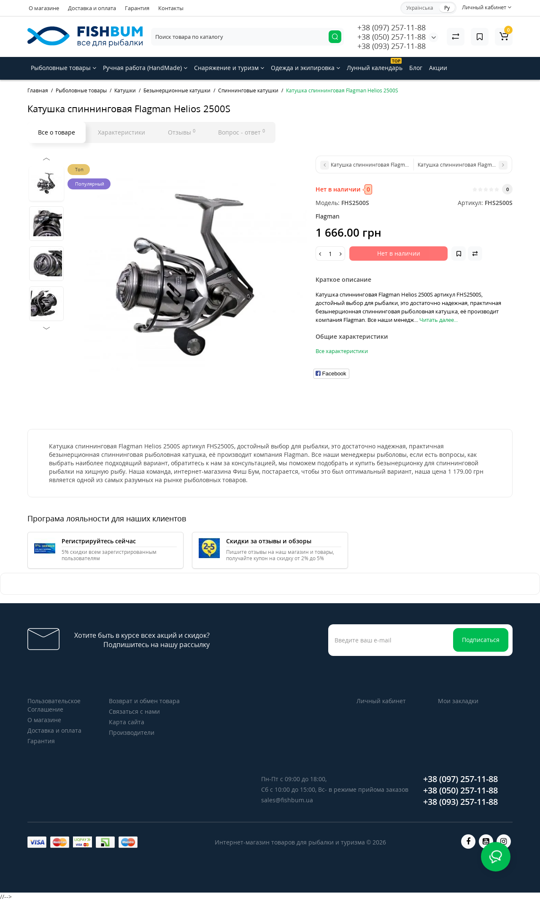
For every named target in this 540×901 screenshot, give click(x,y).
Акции (438, 68)
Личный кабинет (381, 701)
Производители (131, 732)
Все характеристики (342, 351)
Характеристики (121, 132)
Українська (419, 7)
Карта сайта (126, 722)
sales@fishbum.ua (287, 800)
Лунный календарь (374, 65)
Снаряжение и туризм (229, 68)
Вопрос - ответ (241, 132)
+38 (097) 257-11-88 (391, 27)
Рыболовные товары (63, 68)
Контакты (171, 8)
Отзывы (181, 132)
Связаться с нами (134, 711)
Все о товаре (56, 132)
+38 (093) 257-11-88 (391, 46)
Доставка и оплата (92, 8)
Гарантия (137, 8)
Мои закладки (458, 701)
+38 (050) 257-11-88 (391, 37)
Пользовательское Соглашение (54, 705)
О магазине (44, 8)
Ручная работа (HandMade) (145, 68)
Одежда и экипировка (305, 68)
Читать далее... (438, 320)
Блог (415, 68)
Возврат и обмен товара (144, 701)
